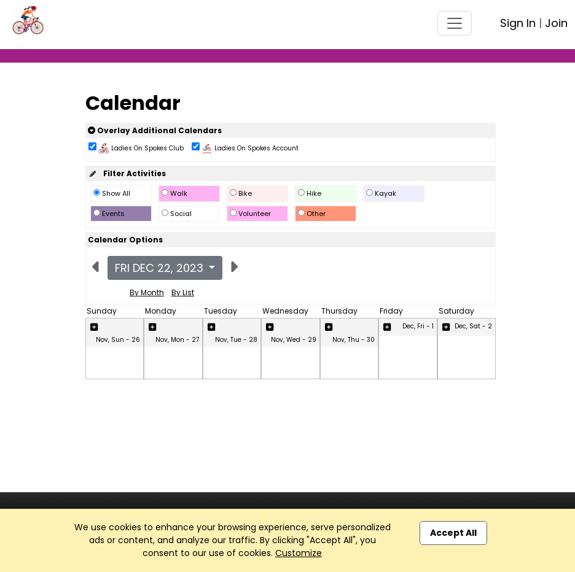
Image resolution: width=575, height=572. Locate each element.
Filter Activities (127, 173)
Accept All (453, 533)
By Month (147, 292)
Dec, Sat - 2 (473, 326)
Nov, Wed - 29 (293, 339)
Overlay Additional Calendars (155, 130)
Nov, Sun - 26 (118, 339)
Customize (298, 553)
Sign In (518, 23)
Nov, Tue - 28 (236, 339)
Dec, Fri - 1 (418, 326)
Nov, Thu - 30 (353, 339)
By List (182, 292)
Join (556, 23)
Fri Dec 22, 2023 (160, 268)
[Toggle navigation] (454, 23)
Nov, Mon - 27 (177, 339)
